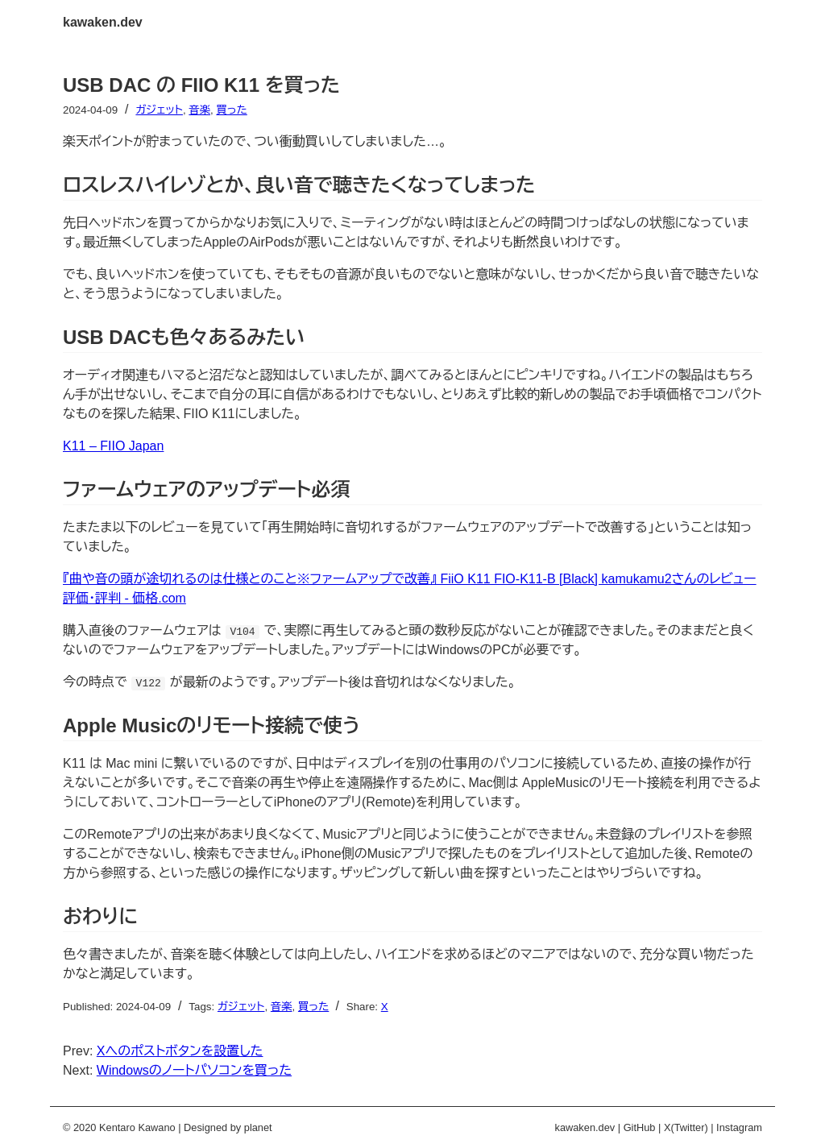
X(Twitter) (686, 1127)
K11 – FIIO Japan (113, 446)
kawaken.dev (103, 22)
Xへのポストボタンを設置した (180, 1051)
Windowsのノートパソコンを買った (194, 1070)
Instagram (739, 1127)
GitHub (640, 1127)
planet (258, 1127)
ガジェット (159, 110)
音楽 (199, 110)
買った (231, 110)
